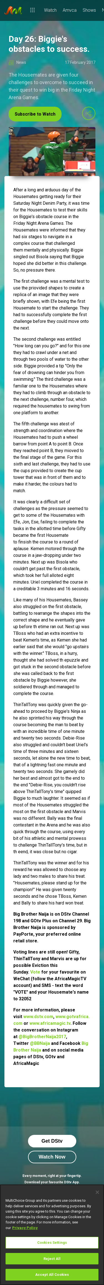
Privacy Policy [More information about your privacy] (25, 1228)
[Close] (97, 1192)
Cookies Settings (52, 1242)
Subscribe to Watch (35, 114)
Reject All (52, 1259)
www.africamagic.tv (49, 1023)
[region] (52, 1234)
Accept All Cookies (52, 1274)
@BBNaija (40, 1043)
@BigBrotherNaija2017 (42, 1036)
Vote (35, 972)
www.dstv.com (38, 1016)
